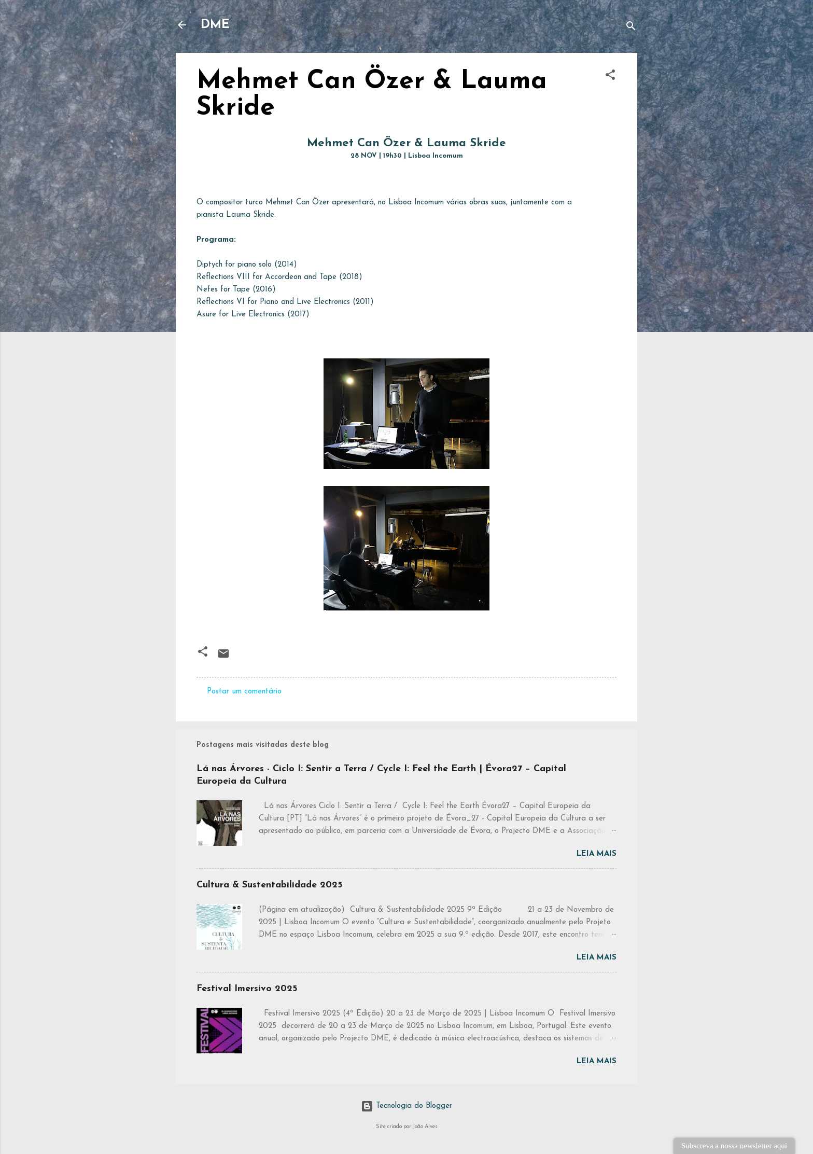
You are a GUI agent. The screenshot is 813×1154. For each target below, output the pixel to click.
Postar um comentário (244, 692)
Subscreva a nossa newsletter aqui (734, 1146)
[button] (610, 77)
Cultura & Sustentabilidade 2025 (269, 885)
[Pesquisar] (631, 28)
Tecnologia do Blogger (406, 1106)
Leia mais (596, 854)
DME (215, 25)
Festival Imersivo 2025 (247, 989)
